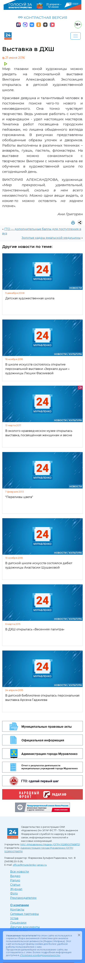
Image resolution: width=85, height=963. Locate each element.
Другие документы (25, 927)
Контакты (17, 909)
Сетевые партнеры (24, 914)
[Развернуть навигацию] (75, 36)
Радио (15, 880)
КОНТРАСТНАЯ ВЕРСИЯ (42, 17)
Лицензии (18, 922)
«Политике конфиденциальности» (40, 955)
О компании (19, 905)
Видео (15, 876)
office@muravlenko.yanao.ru (30, 864)
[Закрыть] (79, 935)
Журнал (16, 889)
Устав (14, 918)
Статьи (15, 884)
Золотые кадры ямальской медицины (51, 238)
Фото (14, 893)
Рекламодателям (23, 898)
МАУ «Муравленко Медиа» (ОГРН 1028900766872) (50, 844)
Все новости (19, 871)
